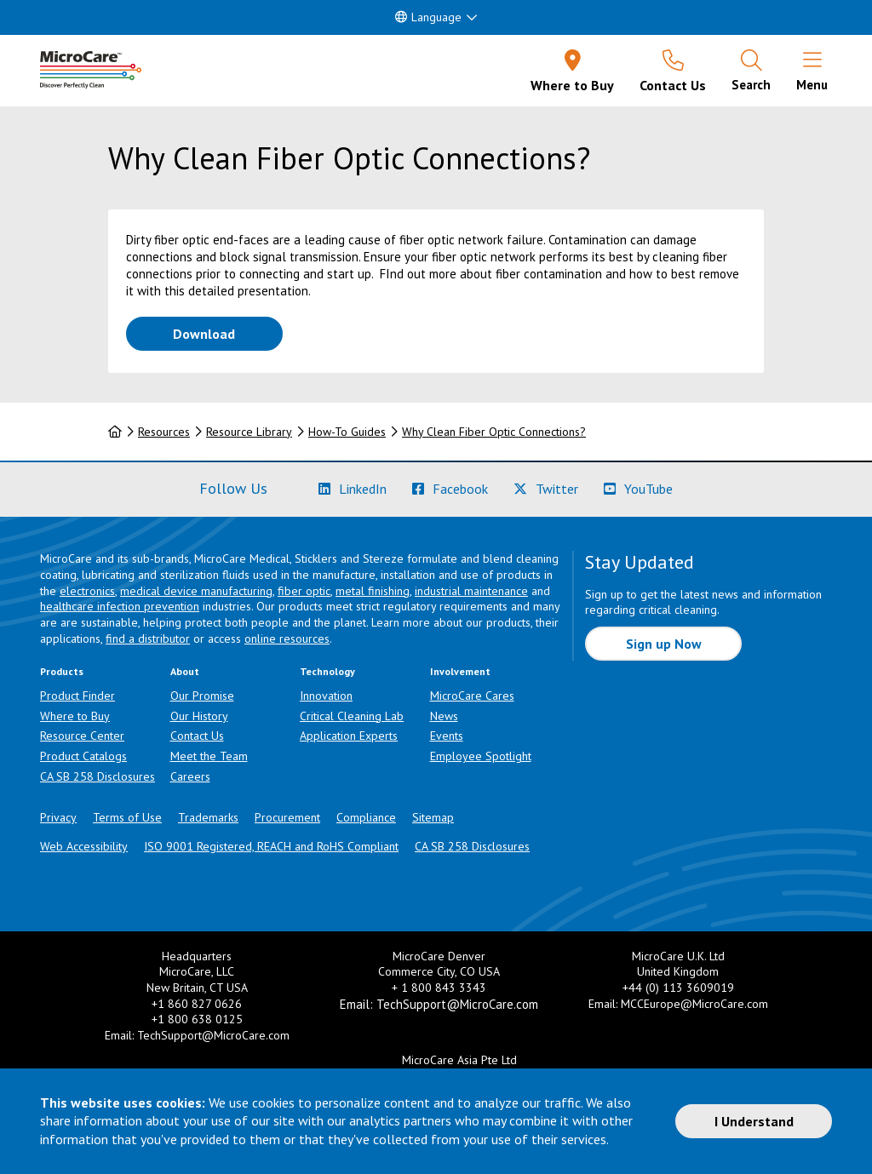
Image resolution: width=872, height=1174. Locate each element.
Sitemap (433, 817)
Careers (190, 776)
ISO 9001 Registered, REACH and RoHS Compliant (271, 846)
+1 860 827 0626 (197, 1003)
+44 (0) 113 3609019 (678, 987)
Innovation (326, 695)
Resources (164, 431)
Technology (327, 671)
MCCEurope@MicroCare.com (694, 1003)
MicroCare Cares (472, 695)
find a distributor (148, 638)
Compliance (366, 817)
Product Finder (77, 695)
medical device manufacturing (196, 590)
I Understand (754, 1121)
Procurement (287, 817)
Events (446, 735)
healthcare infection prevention (119, 606)
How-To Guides (347, 431)
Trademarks (208, 817)
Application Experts (349, 735)
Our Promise (202, 695)
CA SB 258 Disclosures (97, 776)
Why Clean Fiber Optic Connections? (494, 431)
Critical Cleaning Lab (352, 716)
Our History (199, 716)
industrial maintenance (471, 590)
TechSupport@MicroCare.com (213, 1035)
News (444, 716)
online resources (287, 638)
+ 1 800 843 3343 (439, 987)
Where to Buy (75, 716)
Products (61, 671)
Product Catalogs (83, 756)
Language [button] (428, 17)
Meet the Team (209, 756)
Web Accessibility (84, 846)
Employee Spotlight (480, 756)
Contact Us (197, 735)
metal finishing (373, 590)
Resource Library (249, 431)
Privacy (58, 817)
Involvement (460, 671)
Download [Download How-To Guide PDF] (228, 332)
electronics (87, 590)
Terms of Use (127, 817)
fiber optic (304, 590)
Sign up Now (664, 643)
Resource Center (82, 735)
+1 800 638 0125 (197, 1019)
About (184, 671)
